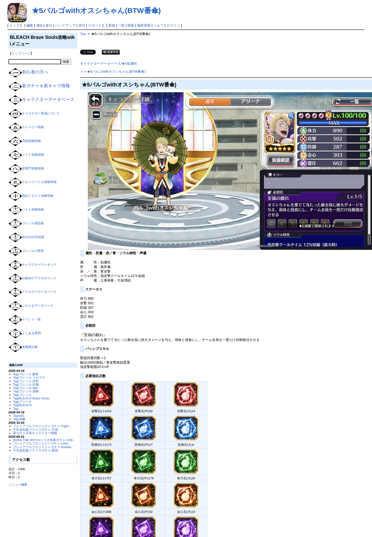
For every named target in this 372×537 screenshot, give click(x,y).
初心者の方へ (35, 72)
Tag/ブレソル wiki (25, 388)
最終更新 (144, 25)
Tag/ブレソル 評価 (26, 384)
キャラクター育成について (41, 113)
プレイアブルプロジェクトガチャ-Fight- (41, 426)
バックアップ (65, 25)
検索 (130, 25)
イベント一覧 (31, 319)
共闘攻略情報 (31, 141)
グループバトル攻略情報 (39, 182)
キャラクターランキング (39, 264)
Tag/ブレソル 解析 (26, 374)
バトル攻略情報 (33, 210)
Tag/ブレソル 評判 (26, 381)
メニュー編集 (17, 484)
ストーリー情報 (33, 127)
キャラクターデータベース (48, 99)
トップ (14, 25)
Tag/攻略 (19, 419)
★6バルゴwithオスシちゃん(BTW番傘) (116, 71)
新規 (111, 25)
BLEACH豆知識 (33, 237)
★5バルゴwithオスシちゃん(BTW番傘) (96, 10)
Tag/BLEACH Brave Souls (31, 398)
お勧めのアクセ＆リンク (39, 278)
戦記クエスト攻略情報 (37, 196)
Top (83, 34)
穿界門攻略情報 (33, 168)
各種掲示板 (30, 347)
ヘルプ (159, 25)
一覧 (121, 25)
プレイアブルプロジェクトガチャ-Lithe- (41, 443)
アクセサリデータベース (39, 292)
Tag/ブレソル (22, 395)
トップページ (21, 53)
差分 (48, 25)
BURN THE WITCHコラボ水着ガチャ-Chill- (43, 440)
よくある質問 (31, 333)
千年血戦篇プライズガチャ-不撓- (36, 429)
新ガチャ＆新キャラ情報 (46, 85)
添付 (81, 25)
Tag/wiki (18, 415)
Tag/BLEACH (22, 405)
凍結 (39, 25)
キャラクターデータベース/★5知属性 (108, 63)
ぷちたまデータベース (37, 306)
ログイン (173, 25)
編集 (29, 25)
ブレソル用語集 (33, 223)
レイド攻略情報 (33, 154)
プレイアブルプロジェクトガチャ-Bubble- (42, 447)
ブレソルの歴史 (33, 251)
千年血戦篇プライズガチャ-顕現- (36, 450)
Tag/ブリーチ (22, 401)
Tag (15, 408)
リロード (95, 25)
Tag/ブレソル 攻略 (26, 391)
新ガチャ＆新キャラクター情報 (35, 433)
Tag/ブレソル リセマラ (29, 377)
